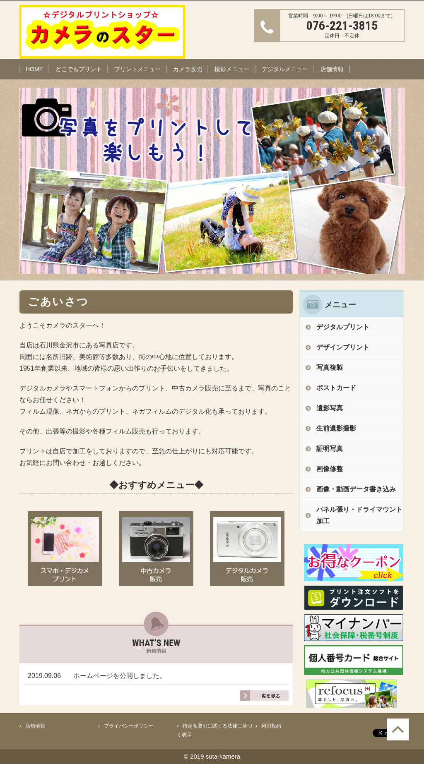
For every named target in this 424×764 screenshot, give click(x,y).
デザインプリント (342, 347)
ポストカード (336, 387)
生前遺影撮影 (336, 428)
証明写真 (329, 448)
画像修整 (329, 468)
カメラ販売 (187, 69)
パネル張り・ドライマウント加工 (359, 515)
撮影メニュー (231, 69)
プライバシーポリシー (129, 726)
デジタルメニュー (285, 69)
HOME (34, 69)
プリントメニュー (137, 69)
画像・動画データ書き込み (356, 489)
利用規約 (271, 726)
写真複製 (329, 367)
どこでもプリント (78, 69)
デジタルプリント (342, 327)
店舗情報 (332, 69)
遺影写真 (329, 408)
